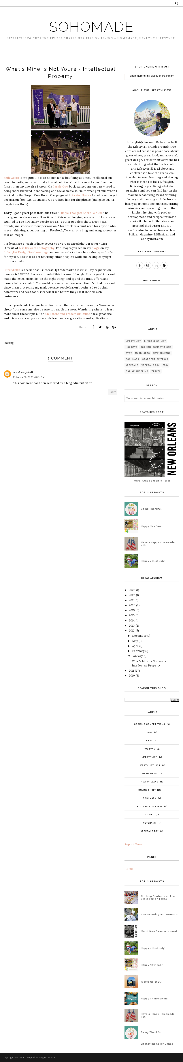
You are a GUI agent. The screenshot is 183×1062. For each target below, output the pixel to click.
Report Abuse (133, 844)
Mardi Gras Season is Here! (152, 480)
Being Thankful (151, 508)
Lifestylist (133, 341)
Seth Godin (11, 177)
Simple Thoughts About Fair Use (81, 213)
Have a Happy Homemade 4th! (158, 543)
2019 (132, 610)
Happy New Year (152, 526)
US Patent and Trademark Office (67, 314)
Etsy (129, 353)
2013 (132, 625)
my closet (152, 75)
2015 (132, 615)
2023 (132, 590)
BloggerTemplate (47, 1057)
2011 (131, 670)
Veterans (132, 365)
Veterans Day (150, 365)
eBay (165, 365)
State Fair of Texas (155, 359)
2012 (132, 630)
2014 (132, 620)
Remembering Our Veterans (159, 914)
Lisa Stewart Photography (36, 248)
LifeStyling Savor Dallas (157, 1043)
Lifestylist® (12, 270)
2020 (132, 605)
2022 (132, 595)
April (135, 646)
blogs (95, 248)
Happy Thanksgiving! (154, 998)
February (138, 651)
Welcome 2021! (151, 981)
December (139, 635)
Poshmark (168, 75)
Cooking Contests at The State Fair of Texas (158, 897)
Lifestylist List (155, 341)
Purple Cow (60, 186)
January (137, 656)
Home (128, 868)
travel (156, 371)
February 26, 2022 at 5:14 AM (28, 377)
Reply (113, 391)
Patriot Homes (81, 195)
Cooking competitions (155, 347)
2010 (132, 675)
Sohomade (91, 25)
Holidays (131, 347)
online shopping (137, 371)
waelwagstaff (23, 372)
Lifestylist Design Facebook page (26, 252)
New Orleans (162, 353)
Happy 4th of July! (153, 561)
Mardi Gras (142, 353)
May (135, 641)
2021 (132, 600)
